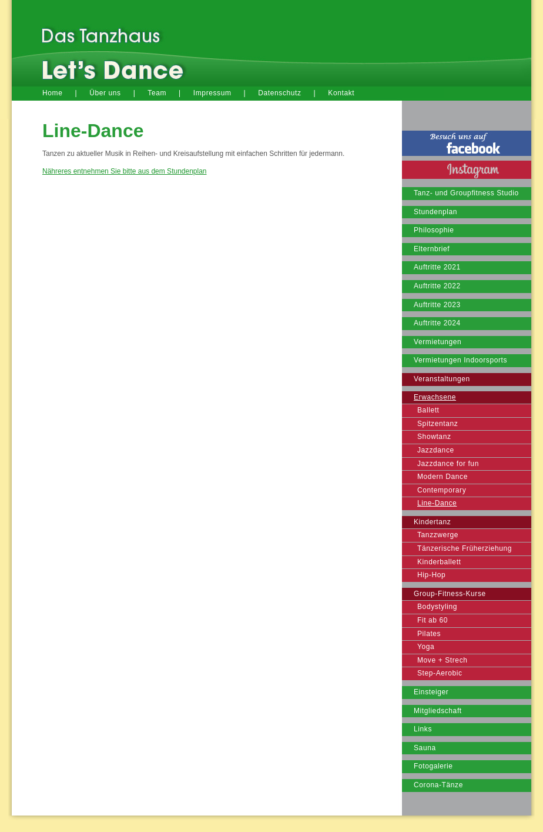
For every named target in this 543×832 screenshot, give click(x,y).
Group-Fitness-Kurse (450, 594)
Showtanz (434, 436)
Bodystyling (437, 607)
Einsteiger (431, 692)
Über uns (105, 93)
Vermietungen (437, 342)
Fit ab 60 (432, 620)
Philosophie (434, 230)
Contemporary (441, 490)
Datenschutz (279, 93)
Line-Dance (437, 503)
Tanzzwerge (437, 535)
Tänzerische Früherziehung (464, 548)
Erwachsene (435, 397)
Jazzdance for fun (448, 464)
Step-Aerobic (439, 673)
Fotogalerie (433, 766)
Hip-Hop (431, 575)
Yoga (425, 647)
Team (157, 93)
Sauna (425, 748)
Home (52, 93)
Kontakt (341, 93)
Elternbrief (432, 249)
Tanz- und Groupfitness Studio (466, 193)
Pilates (429, 634)
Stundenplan (435, 212)
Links (423, 729)
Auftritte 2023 (437, 305)
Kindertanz (432, 522)
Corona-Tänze (438, 785)
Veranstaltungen (442, 379)
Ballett (428, 410)
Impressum (212, 93)
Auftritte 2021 (437, 267)
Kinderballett (439, 562)
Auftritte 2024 (437, 323)
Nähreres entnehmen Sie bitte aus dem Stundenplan (124, 171)
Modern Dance (442, 476)
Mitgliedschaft (438, 711)
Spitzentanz (437, 424)
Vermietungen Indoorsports (460, 360)
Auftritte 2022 (437, 286)
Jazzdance (435, 450)
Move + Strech (442, 660)
